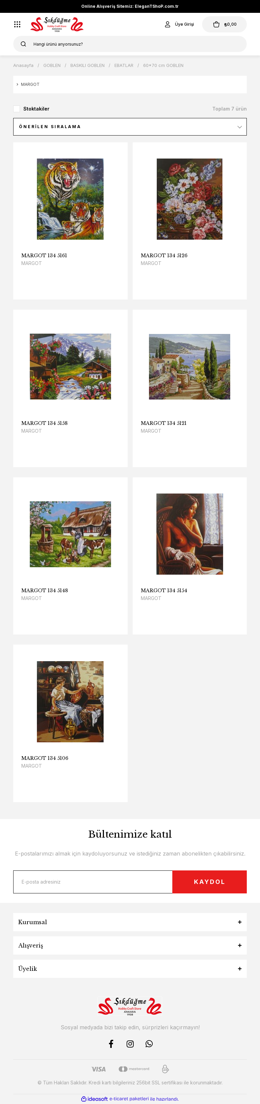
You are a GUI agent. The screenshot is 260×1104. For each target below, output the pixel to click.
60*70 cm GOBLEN (163, 65)
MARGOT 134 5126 (164, 256)
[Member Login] (179, 24)
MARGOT (31, 263)
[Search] (130, 44)
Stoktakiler (36, 109)
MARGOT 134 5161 (44, 256)
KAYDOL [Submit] (209, 881)
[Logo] (57, 24)
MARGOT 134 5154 (164, 590)
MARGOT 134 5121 (164, 423)
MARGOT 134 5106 (44, 758)
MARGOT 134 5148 (44, 590)
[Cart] (224, 24)
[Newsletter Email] (130, 881)
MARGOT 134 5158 (44, 423)
